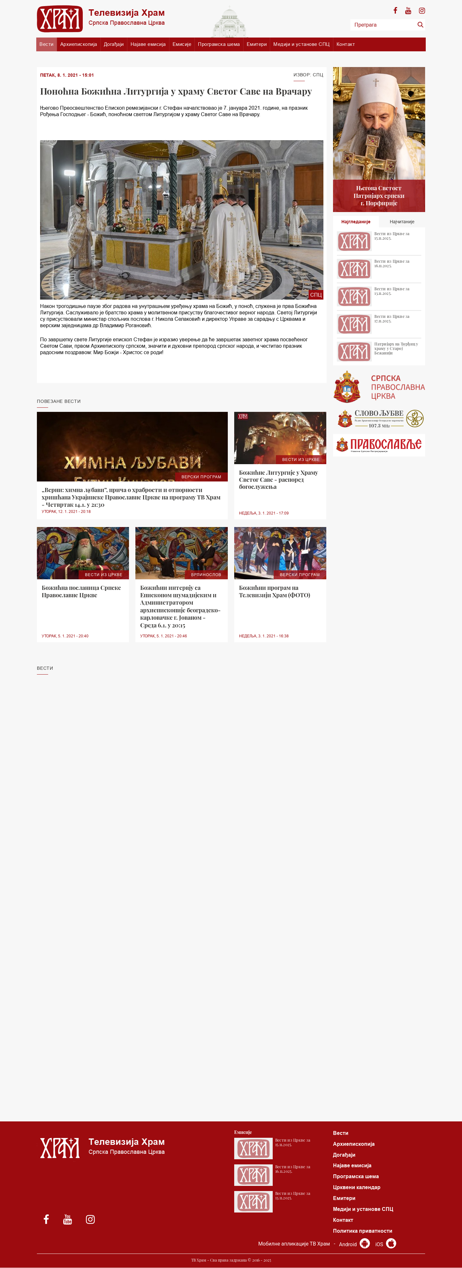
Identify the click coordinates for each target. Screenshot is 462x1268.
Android (354, 1245)
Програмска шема (219, 44)
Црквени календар (357, 1188)
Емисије (182, 44)
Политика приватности (362, 1231)
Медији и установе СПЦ (301, 44)
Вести (46, 44)
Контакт (346, 44)
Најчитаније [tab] (402, 221)
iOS (385, 1245)
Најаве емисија (148, 44)
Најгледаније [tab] (356, 221)
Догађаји (114, 44)
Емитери (257, 44)
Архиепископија (78, 44)
